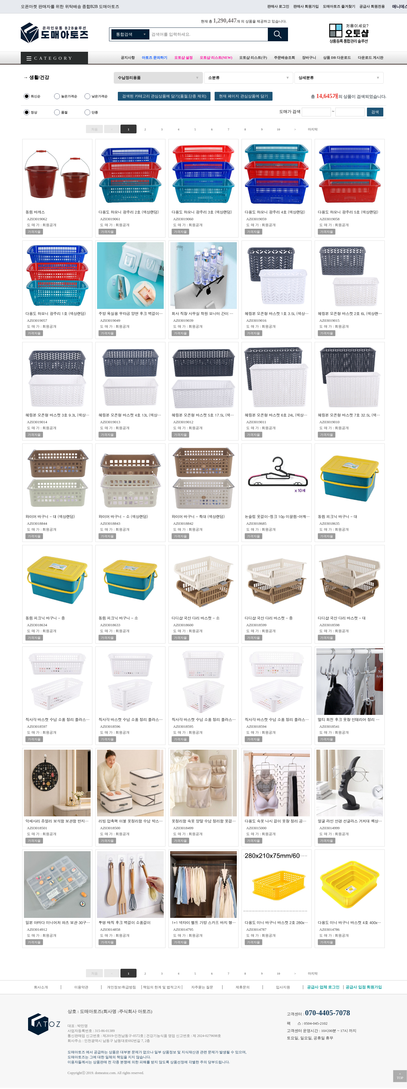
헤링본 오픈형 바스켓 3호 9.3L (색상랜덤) (58, 414)
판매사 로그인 (278, 6)
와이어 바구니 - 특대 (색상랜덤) (198, 516)
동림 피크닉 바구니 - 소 (118, 617)
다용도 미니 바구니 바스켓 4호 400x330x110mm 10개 (350, 922)
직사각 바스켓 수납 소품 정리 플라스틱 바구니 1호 (58, 719)
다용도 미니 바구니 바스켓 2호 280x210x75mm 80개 (277, 922)
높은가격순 (69, 96)
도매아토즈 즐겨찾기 (339, 6)
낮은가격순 (100, 96)
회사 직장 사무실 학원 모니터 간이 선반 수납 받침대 (204, 313)
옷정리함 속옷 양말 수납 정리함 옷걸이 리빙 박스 (204, 820)
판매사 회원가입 (306, 6)
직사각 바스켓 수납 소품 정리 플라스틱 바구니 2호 (131, 719)
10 (278, 129)
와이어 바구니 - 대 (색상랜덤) (50, 516)
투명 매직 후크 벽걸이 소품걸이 (125, 922)
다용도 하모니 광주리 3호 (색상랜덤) (202, 211)
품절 (64, 112)
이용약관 (81, 987)
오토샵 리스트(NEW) (216, 58)
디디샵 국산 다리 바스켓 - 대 (342, 617)
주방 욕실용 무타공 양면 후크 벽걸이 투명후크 (131, 313)
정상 (34, 112)
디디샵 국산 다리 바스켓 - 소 (196, 617)
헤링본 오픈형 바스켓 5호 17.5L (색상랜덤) (204, 414)
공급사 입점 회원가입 (364, 987)
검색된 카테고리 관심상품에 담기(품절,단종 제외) (164, 96)
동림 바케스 (35, 211)
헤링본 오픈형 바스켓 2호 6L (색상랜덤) (350, 313)
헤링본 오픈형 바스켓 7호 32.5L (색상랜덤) (350, 414)
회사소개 (41, 987)
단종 (95, 112)
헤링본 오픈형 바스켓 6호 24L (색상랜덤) (277, 414)
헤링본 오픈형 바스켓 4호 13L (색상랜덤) (131, 414)
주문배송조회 (284, 58)
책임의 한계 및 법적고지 (162, 987)
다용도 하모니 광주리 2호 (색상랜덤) (129, 211)
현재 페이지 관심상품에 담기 (243, 96)
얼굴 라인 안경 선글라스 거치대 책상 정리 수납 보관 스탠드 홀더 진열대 (350, 820)
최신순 (35, 96)
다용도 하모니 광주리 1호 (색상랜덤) (55, 313)
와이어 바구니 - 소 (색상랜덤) (123, 516)
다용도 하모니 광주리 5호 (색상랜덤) (348, 211)
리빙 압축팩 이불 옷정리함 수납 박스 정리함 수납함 (131, 820)
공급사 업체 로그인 (323, 987)
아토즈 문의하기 (154, 58)
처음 (94, 129)
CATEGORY (54, 58)
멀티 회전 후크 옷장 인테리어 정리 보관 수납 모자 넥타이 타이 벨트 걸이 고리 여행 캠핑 (350, 719)
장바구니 (309, 58)
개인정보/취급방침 (121, 987)
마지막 (313, 129)
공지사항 (128, 58)
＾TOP (400, 1076)
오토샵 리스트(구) (253, 58)
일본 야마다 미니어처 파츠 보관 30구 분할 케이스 (58, 922)
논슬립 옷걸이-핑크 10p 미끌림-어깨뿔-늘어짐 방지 (277, 516)
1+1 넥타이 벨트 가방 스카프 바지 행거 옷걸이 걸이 (204, 922)
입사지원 (283, 987)
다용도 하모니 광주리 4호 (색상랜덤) (275, 211)
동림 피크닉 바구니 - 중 (45, 617)
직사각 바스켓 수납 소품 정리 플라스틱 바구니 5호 (277, 719)
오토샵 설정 (183, 58)
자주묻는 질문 (202, 987)
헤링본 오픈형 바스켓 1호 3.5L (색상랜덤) (277, 313)
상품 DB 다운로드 (337, 58)
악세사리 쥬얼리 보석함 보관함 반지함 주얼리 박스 (58, 820)
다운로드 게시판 (370, 58)
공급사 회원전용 (372, 6)
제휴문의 (243, 987)
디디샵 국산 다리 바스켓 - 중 (269, 617)
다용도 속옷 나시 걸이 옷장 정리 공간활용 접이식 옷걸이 (277, 820)
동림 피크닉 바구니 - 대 (337, 516)
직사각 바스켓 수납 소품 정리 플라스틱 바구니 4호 (204, 719)
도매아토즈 (54, 32)
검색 (278, 34)
